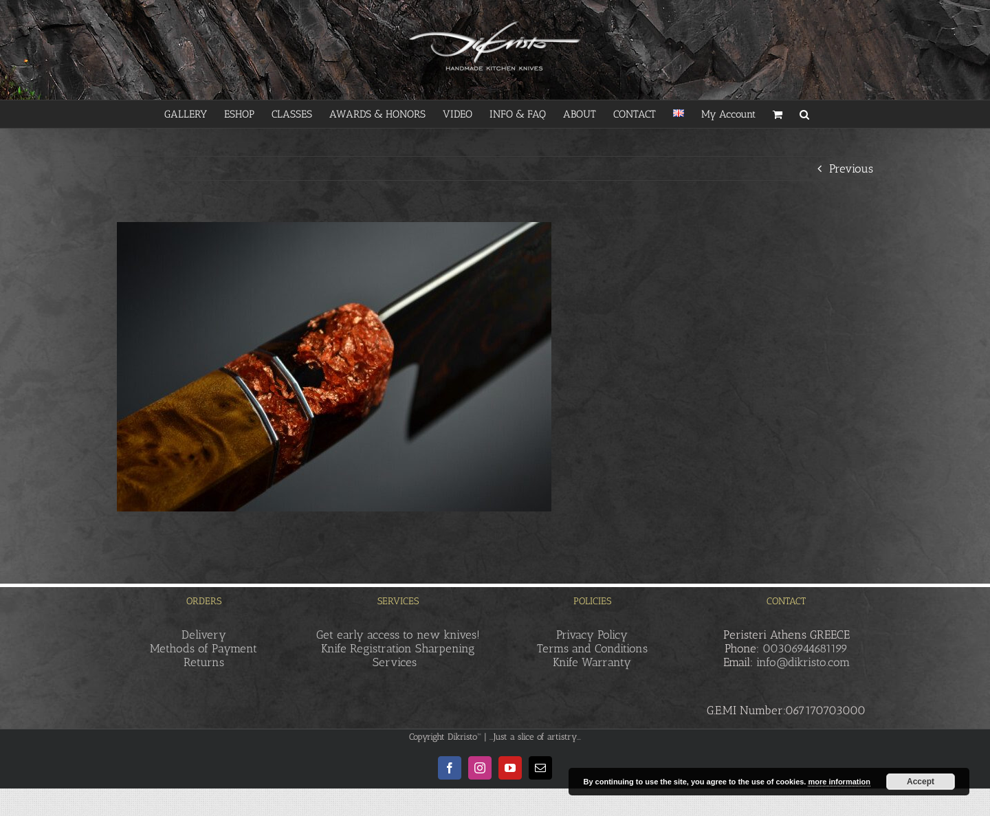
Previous (851, 168)
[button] (804, 114)
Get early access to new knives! (398, 634)
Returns (204, 662)
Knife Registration (366, 648)
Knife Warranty (592, 662)
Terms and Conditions (592, 648)
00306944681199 (805, 648)
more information (839, 782)
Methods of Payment (203, 648)
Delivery (204, 634)
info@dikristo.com (803, 662)
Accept (920, 781)
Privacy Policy (592, 634)
